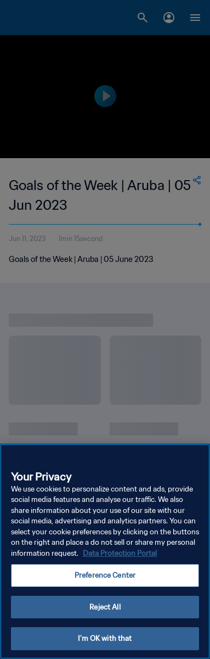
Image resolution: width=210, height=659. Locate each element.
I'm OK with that (105, 638)
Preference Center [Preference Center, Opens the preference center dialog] (105, 575)
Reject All (104, 607)
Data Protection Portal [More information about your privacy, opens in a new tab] (120, 553)
